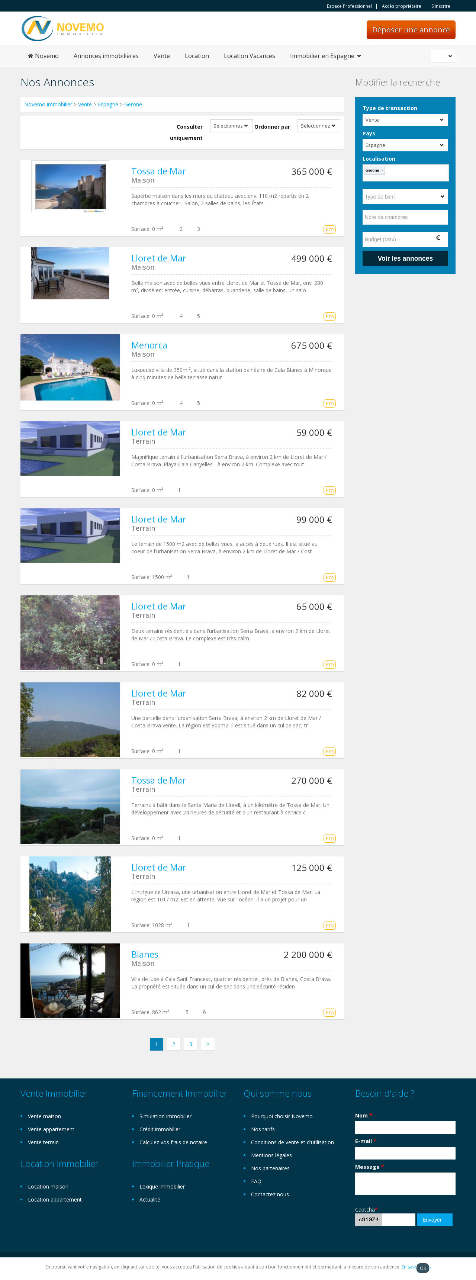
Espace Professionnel (349, 6)
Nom (363, 1115)
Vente (162, 56)
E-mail (365, 1141)
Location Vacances (249, 56)
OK (423, 1268)
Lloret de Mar (158, 258)
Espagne (108, 104)
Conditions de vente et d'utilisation (292, 1142)
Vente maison (44, 1116)
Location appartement (55, 1199)
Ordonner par (272, 126)
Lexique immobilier (162, 1186)
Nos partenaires (270, 1168)
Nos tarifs (263, 1129)
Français (444, 56)
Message (369, 1166)
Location (197, 56)
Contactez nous (270, 1194)
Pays (369, 133)
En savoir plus (416, 1267)
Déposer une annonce (411, 30)
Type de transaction (390, 108)
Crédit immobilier (159, 1129)
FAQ (256, 1181)
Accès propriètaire (401, 6)
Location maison (48, 1186)
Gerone (133, 104)
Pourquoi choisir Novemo (282, 1116)
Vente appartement (51, 1129)
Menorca (149, 345)
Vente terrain (43, 1142)
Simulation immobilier (165, 1116)
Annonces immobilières (106, 56)
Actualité (149, 1199)
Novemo (43, 56)
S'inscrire (440, 6)
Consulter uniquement (186, 132)
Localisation (379, 158)
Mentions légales (271, 1155)
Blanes (144, 954)
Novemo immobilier (48, 104)
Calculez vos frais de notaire (173, 1142)
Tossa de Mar (158, 171)
